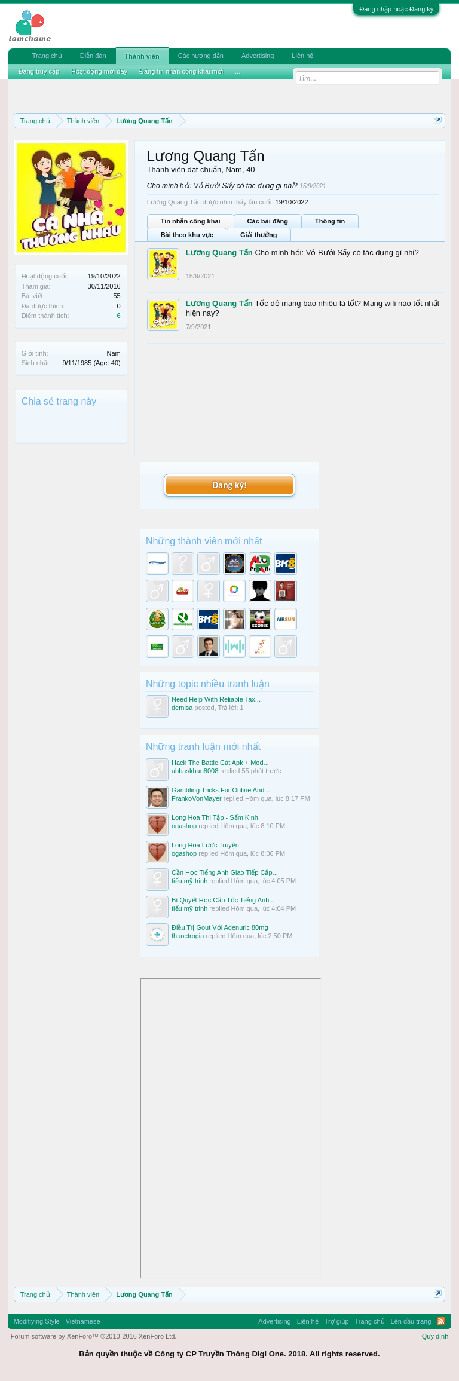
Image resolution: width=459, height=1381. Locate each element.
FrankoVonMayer (197, 798)
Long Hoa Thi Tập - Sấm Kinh (215, 817)
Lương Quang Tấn (219, 252)
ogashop (184, 825)
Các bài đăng (267, 221)
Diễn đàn (93, 55)
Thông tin (330, 221)
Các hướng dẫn (201, 55)
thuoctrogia (188, 935)
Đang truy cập (39, 71)
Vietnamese (83, 1321)
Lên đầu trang (411, 1321)
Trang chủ (47, 55)
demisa (182, 707)
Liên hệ (302, 55)
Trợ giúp (337, 1321)
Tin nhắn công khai (191, 221)
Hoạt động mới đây (99, 71)
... (237, 71)
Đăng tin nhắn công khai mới (181, 71)
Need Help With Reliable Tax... (216, 699)
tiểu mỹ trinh (189, 880)
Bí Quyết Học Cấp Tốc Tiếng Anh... (223, 900)
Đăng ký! (229, 485)
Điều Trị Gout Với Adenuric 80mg (220, 927)
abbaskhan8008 (195, 770)
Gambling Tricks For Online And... (221, 790)
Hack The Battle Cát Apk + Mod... (220, 762)
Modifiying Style (37, 1321)
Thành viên (142, 56)
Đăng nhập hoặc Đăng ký (396, 9)
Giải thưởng (258, 234)
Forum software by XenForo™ (94, 1336)
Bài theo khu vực (187, 234)
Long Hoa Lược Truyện (205, 845)
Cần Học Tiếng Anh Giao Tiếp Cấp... (225, 872)
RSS (441, 1321)
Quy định (435, 1336)
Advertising (257, 55)
